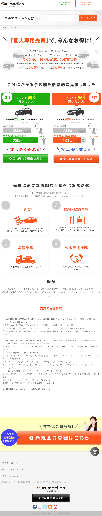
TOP (2, 27)
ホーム (3, 458)
